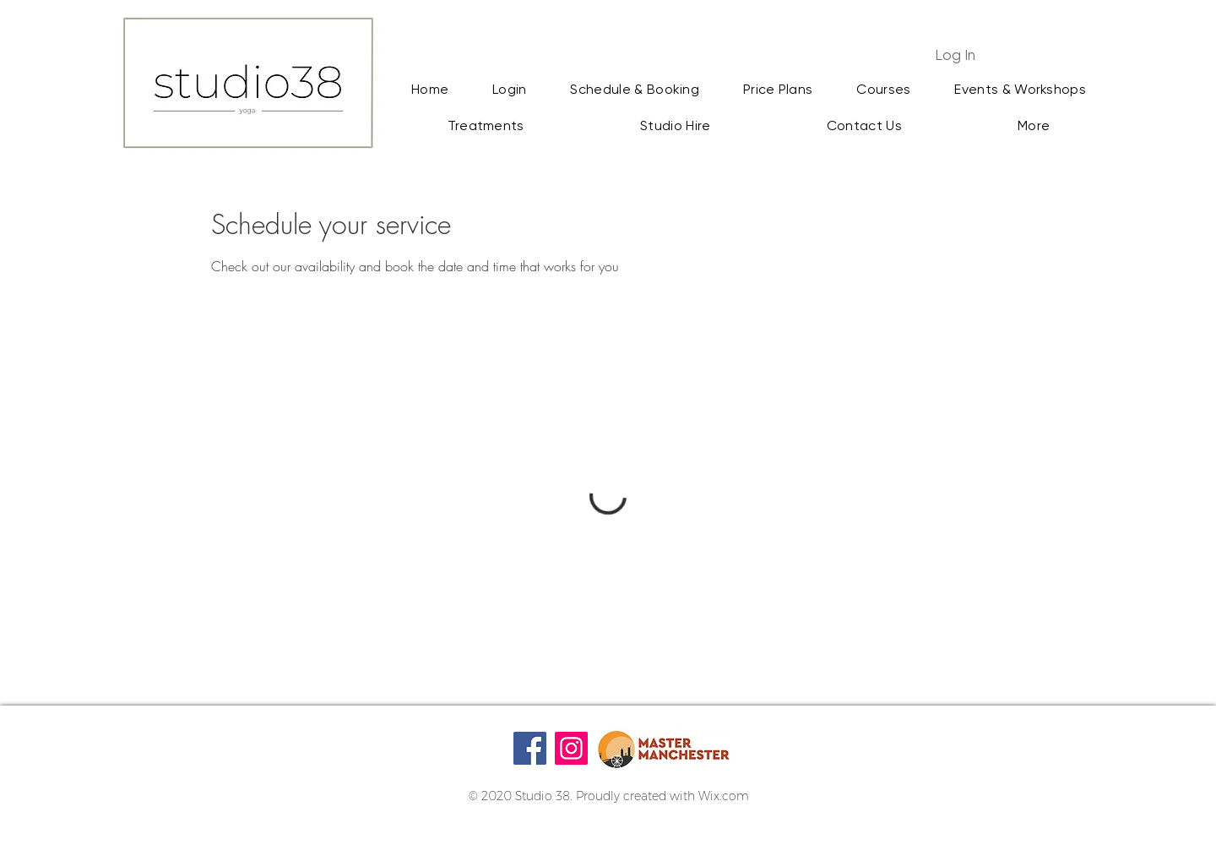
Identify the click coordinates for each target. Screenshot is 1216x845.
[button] (1034, 126)
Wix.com (723, 796)
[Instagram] (571, 748)
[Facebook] (529, 748)
